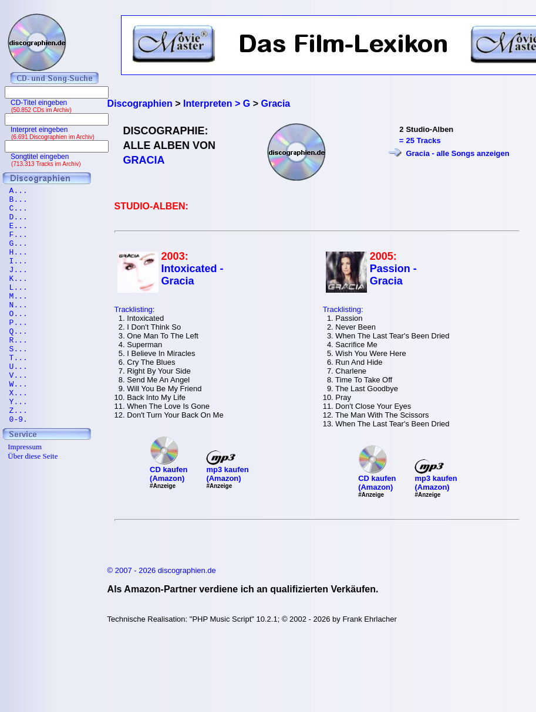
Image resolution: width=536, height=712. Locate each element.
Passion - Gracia (393, 275)
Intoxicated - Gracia (192, 275)
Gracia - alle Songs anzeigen (457, 153)
